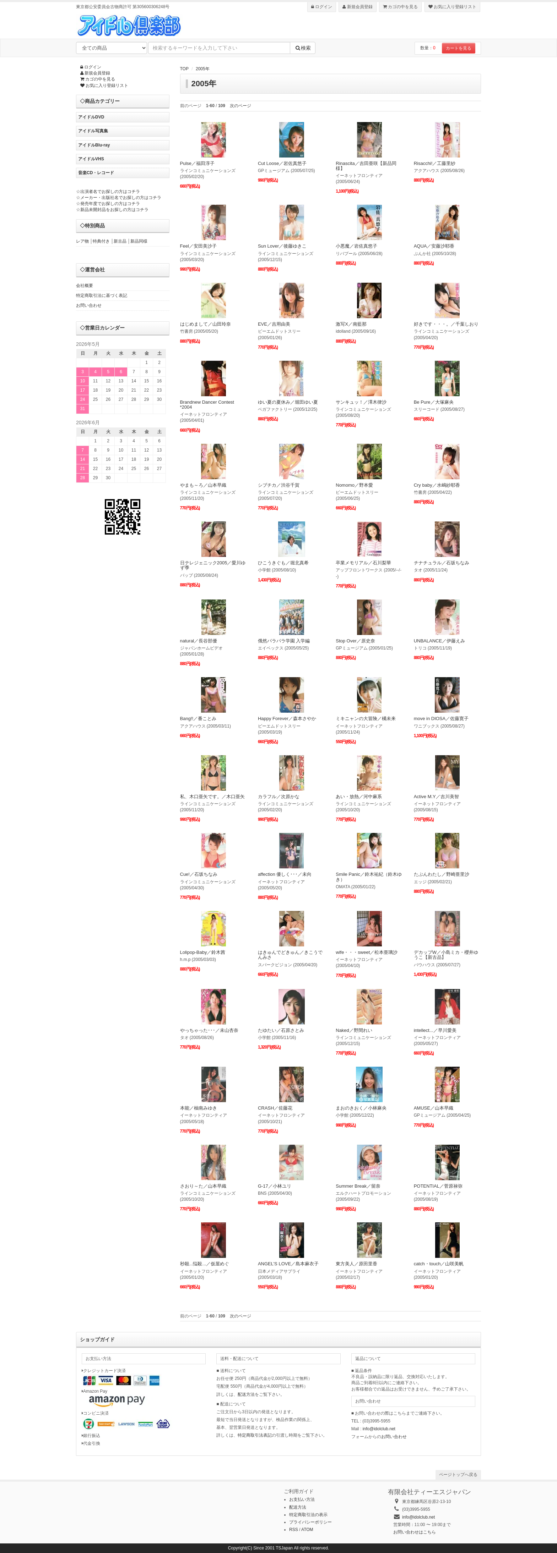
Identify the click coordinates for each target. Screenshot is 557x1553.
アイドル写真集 (93, 130)
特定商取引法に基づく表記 (101, 295)
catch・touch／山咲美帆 (439, 1263)
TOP (184, 68)
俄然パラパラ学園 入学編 (284, 640)
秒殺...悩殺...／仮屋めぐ (204, 1263)
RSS (293, 1529)
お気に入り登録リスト (452, 6)
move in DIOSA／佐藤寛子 (441, 718)
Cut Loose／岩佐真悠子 (282, 163)
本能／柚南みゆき (198, 1108)
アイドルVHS (91, 158)
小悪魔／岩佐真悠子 (356, 246)
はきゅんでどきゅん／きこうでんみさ (290, 955)
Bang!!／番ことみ (198, 718)
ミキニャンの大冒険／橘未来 (366, 718)
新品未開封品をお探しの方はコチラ (114, 209)
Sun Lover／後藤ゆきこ (282, 246)
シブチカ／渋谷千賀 (278, 485)
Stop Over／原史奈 (355, 640)
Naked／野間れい (354, 1030)
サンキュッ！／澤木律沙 (361, 402)
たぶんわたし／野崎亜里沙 (441, 874)
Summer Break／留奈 (358, 1186)
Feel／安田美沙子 (198, 246)
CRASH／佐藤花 (275, 1108)
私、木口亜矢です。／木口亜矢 (212, 796)
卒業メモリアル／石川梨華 (363, 562)
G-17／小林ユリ (274, 1186)
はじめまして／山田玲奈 (205, 324)
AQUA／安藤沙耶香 (434, 246)
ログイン (321, 6)
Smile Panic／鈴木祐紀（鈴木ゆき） (369, 877)
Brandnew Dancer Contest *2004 (207, 404)
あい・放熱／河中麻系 (359, 796)
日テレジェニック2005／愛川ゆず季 (213, 565)
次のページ (240, 105)
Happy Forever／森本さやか (287, 718)
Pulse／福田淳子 (197, 163)
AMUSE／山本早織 (433, 1108)
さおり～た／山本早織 (203, 1186)
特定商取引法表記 (255, 1435)
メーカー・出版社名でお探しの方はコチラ (120, 197)
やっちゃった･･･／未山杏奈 (209, 1030)
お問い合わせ (89, 305)
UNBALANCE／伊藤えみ (439, 640)
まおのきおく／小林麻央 (361, 1108)
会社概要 (84, 285)
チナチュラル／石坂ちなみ (441, 562)
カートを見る (458, 48)
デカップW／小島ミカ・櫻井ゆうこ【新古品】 (446, 955)
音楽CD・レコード (96, 172)
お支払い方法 (302, 1499)
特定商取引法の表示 (308, 1514)
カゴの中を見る (400, 6)
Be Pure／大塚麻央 (434, 402)
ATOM (307, 1529)
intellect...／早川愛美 (435, 1030)
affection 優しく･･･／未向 (285, 874)
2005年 (203, 68)
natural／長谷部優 (198, 640)
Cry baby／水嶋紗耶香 (437, 485)
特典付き (101, 241)
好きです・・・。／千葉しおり (446, 324)
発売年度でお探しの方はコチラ (110, 203)
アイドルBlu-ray (94, 145)
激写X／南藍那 (351, 324)
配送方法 (246, 1394)
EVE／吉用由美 (274, 324)
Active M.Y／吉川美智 (436, 796)
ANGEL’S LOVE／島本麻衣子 (288, 1263)
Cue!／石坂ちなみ (198, 874)
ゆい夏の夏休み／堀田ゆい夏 (288, 402)
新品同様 (138, 241)
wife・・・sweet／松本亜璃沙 (367, 952)
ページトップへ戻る (458, 1474)
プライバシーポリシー (310, 1522)
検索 (302, 48)
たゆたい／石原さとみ (281, 1030)
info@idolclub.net (379, 1428)
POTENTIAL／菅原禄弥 (438, 1186)
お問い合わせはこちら (414, 1532)
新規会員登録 (357, 6)
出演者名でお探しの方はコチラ (110, 191)
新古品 (120, 241)
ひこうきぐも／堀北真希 (283, 562)
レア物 (82, 241)
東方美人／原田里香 (356, 1263)
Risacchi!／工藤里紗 (435, 163)
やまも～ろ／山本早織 (203, 485)
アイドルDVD (91, 117)
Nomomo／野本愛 (354, 485)
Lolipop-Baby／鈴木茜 (203, 952)
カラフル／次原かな (278, 796)
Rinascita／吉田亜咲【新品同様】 (366, 166)
